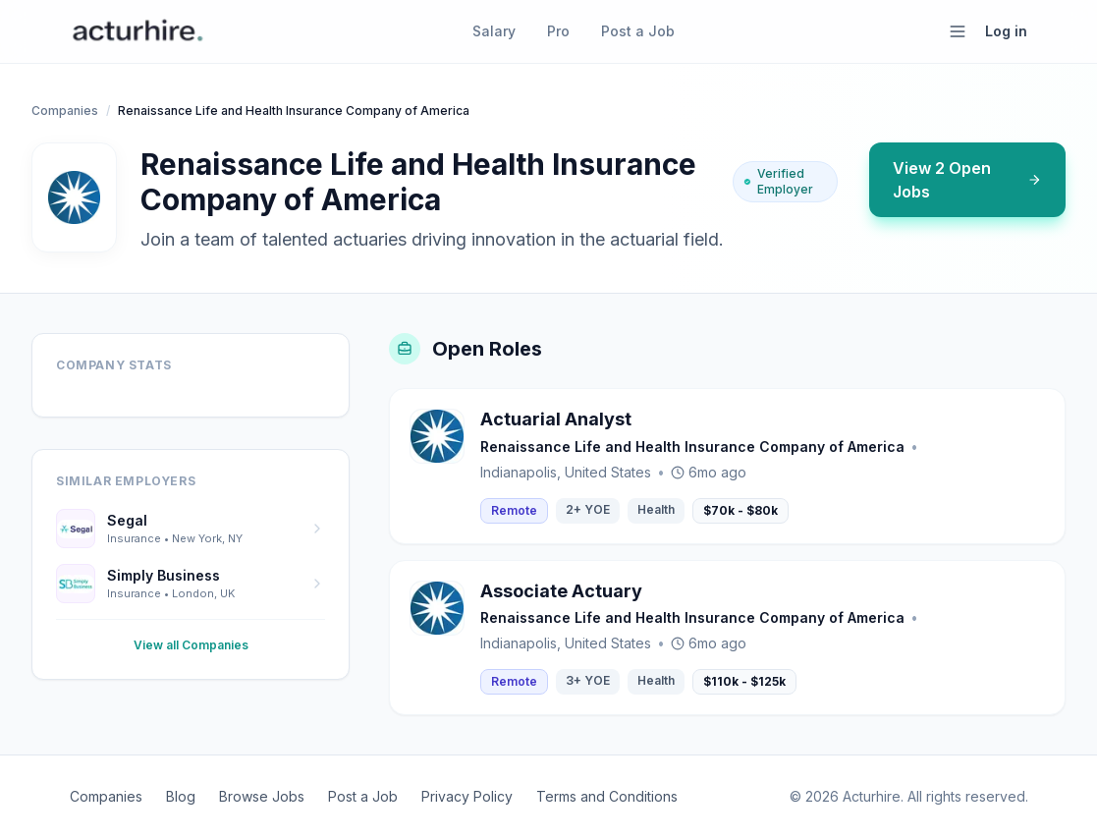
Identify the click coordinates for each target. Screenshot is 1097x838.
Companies (64, 110)
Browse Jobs (261, 796)
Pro (558, 31)
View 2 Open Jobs (967, 179)
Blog (180, 796)
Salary (494, 31)
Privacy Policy (467, 796)
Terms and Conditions (607, 796)
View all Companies (191, 645)
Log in (1006, 31)
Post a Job (638, 31)
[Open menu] (957, 31)
